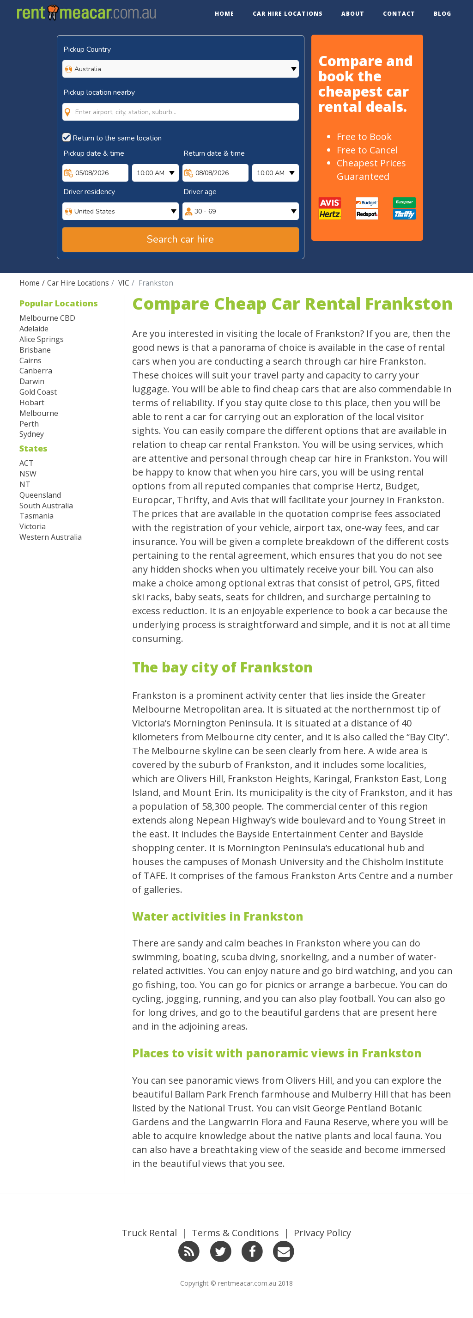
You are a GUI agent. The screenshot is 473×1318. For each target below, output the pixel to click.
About (352, 14)
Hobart (31, 402)
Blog (442, 14)
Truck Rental (149, 1232)
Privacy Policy (322, 1232)
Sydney (31, 434)
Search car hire (180, 239)
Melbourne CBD (47, 318)
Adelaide (34, 328)
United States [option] (94, 211)
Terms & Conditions (235, 1232)
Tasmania (36, 516)
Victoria (32, 526)
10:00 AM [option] (150, 173)
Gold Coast (38, 392)
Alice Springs (41, 339)
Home (224, 14)
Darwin (31, 381)
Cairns (30, 360)
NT (24, 484)
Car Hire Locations (288, 14)
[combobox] (180, 103)
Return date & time (214, 153)
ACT (26, 463)
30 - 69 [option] (205, 211)
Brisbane (35, 350)
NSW (27, 474)
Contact (399, 14)
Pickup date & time (93, 153)
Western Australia (50, 537)
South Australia (46, 505)
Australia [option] (87, 69)
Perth (29, 424)
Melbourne (38, 413)
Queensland (40, 495)
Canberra (35, 371)
